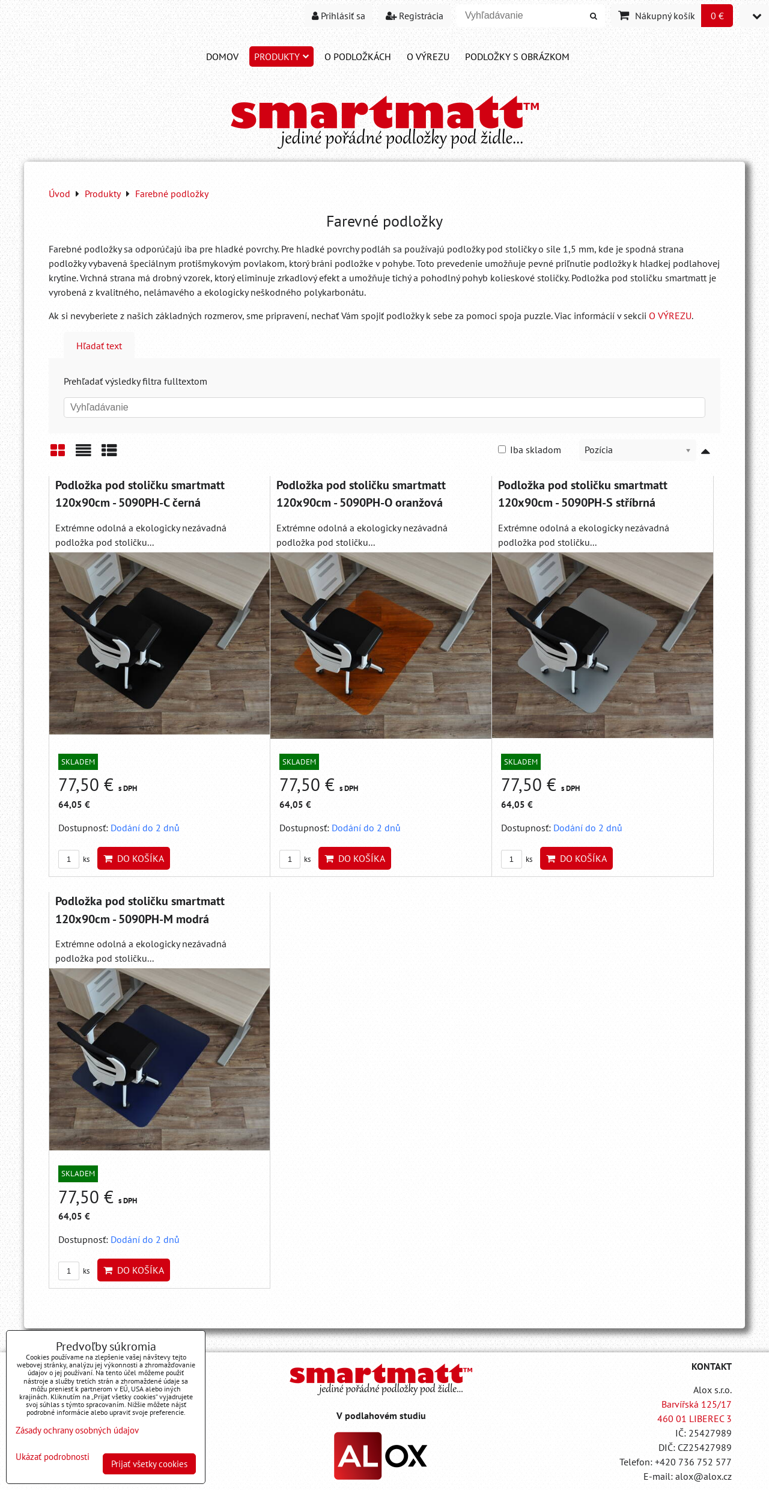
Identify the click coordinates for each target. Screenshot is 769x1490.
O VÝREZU (428, 56)
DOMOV (222, 56)
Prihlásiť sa (338, 16)
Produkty (281, 56)
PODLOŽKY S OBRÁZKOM (517, 56)
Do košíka (133, 858)
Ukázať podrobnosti (53, 1457)
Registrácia (414, 16)
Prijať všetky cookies (149, 1464)
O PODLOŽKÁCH (357, 56)
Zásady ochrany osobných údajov (77, 1430)
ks (74, 859)
